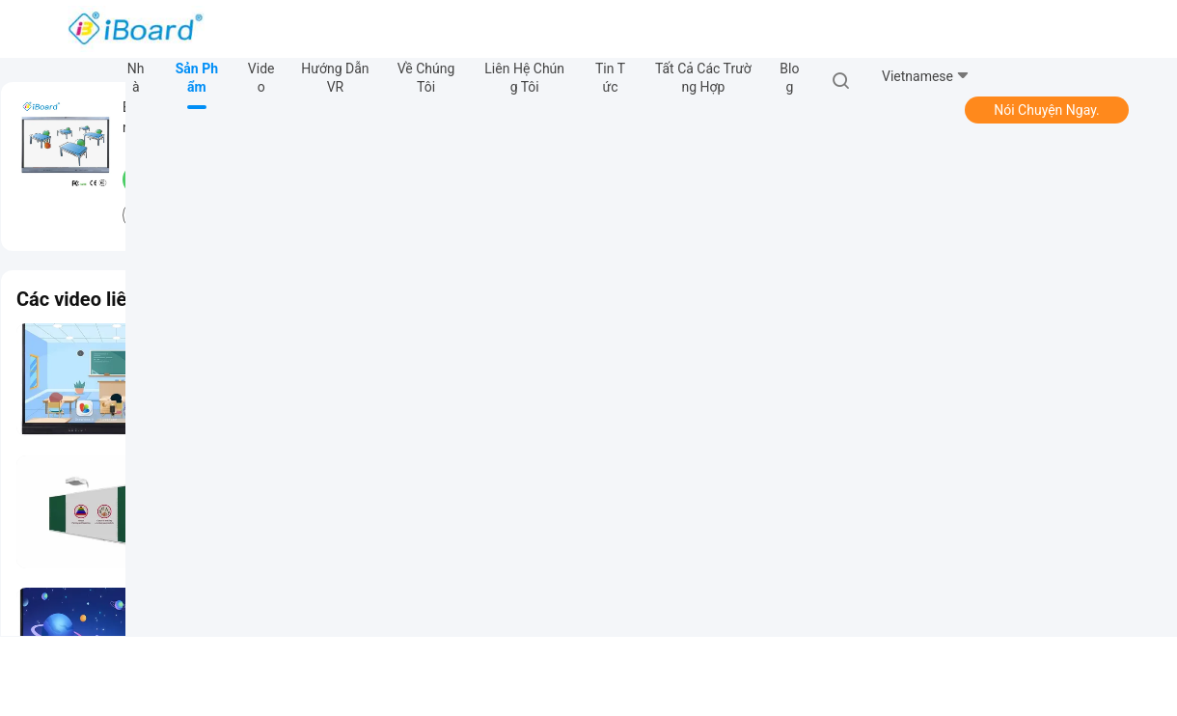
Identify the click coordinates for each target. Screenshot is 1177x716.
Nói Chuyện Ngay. (1047, 110)
